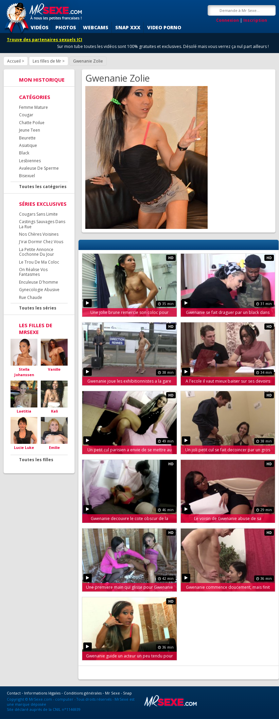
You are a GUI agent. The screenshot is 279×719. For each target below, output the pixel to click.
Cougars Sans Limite (38, 214)
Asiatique (28, 145)
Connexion (227, 20)
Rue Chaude (30, 297)
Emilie (54, 447)
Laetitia (24, 411)
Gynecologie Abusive (39, 289)
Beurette (27, 138)
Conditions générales (83, 693)
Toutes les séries (37, 308)
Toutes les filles (36, 460)
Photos (65, 27)
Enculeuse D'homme (38, 282)
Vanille (54, 369)
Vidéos (40, 27)
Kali (54, 411)
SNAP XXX (127, 27)
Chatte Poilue (32, 123)
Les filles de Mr (47, 61)
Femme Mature (33, 107)
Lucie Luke (24, 447)
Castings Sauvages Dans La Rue (42, 224)
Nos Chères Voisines (38, 234)
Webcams (95, 27)
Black (24, 153)
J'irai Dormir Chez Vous (41, 242)
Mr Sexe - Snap (118, 693)
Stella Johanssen (24, 372)
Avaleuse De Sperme (39, 168)
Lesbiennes (30, 161)
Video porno (164, 27)
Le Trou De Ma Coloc (39, 262)
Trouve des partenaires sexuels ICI (44, 40)
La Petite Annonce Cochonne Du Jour (36, 252)
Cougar (26, 115)
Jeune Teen (29, 130)
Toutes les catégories (43, 186)
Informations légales (42, 693)
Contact (14, 693)
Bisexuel (27, 176)
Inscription (255, 20)
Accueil (14, 61)
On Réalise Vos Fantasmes (33, 272)
